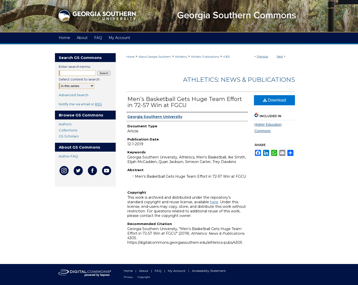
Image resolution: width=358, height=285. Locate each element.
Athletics (181, 56)
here (214, 202)
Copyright (143, 277)
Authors (65, 124)
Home (130, 56)
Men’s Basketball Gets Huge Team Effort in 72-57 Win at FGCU (184, 102)
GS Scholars (68, 136)
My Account (177, 271)
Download (274, 100)
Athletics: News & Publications (239, 79)
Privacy (128, 277)
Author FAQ (68, 156)
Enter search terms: (75, 67)
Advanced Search (73, 95)
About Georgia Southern (154, 56)
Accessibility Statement (209, 271)
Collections (68, 130)
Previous (262, 56)
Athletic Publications (205, 56)
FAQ (158, 271)
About (144, 271)
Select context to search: (79, 79)
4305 (226, 56)
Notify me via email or (80, 104)
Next (280, 56)
